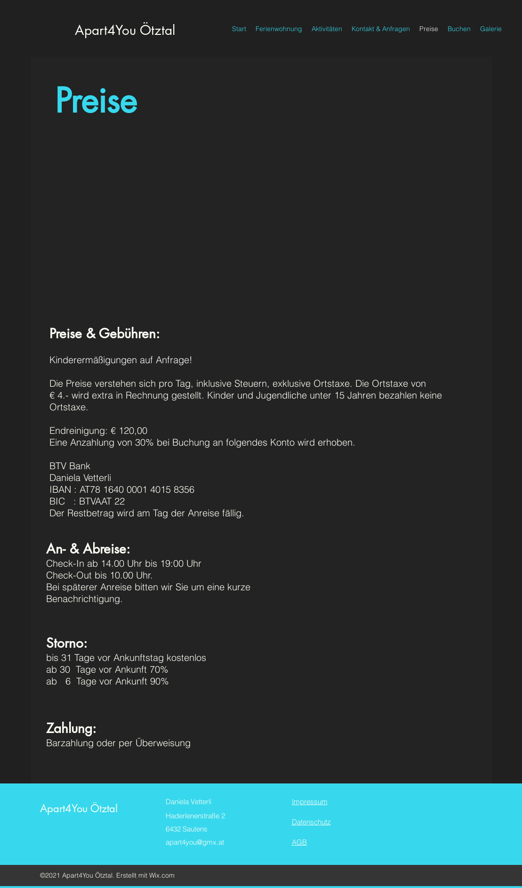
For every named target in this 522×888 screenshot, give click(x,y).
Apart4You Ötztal (125, 30)
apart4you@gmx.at (195, 842)
